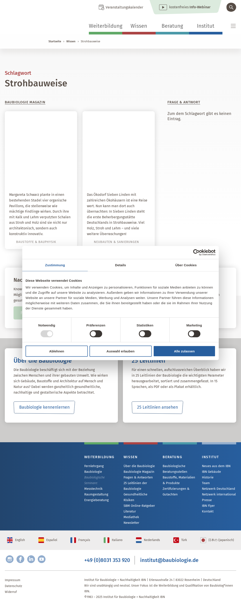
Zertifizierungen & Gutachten (175, 491)
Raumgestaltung (95, 495)
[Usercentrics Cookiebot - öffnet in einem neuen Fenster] (196, 252)
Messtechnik (93, 489)
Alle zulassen (184, 351)
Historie (207, 478)
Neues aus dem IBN (216, 466)
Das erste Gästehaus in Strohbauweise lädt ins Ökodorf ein (123, 173)
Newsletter (131, 519)
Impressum (12, 580)
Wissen (139, 26)
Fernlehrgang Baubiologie (93, 468)
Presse (206, 501)
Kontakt (207, 513)
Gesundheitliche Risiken (140, 495)
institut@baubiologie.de (169, 559)
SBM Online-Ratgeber (138, 501)
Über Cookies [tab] (186, 265)
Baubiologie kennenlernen (32, 408)
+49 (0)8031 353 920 (107, 559)
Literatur (130, 507)
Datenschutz (13, 585)
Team (205, 484)
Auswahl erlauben (120, 351)
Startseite (54, 41)
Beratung (172, 26)
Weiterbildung (105, 26)
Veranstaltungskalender (124, 7)
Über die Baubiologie (138, 466)
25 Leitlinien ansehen (157, 407)
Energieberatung (95, 500)
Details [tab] (120, 265)
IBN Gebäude (211, 472)
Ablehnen (56, 351)
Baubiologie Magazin (138, 472)
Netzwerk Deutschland (217, 490)
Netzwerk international (218, 495)
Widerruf (11, 591)
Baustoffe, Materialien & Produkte (178, 480)
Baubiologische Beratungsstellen (174, 468)
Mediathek (131, 513)
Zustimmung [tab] (55, 265)
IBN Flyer (208, 507)
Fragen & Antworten (137, 478)
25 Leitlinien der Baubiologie (135, 486)
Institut (205, 26)
